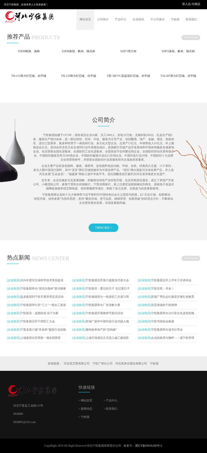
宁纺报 (175, 19)
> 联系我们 (110, 408)
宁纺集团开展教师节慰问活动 (104, 313)
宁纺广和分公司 (103, 363)
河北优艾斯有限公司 (77, 363)
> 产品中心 (110, 400)
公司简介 (103, 19)
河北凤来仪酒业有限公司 (131, 363)
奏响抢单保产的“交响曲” (101, 329)
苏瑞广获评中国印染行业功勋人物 (107, 321)
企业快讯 (138, 19)
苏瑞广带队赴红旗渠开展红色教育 (172, 296)
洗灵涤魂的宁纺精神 (164, 305)
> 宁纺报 (84, 416)
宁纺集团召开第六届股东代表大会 (107, 280)
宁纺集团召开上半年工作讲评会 (171, 280)
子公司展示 (157, 19)
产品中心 (120, 19)
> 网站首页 (85, 400)
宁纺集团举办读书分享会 (167, 329)
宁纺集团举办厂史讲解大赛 (103, 305)
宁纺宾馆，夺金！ (162, 288)
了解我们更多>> (103, 227)
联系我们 (191, 19)
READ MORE (191, 37)
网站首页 (85, 19)
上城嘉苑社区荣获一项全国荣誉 (40, 337)
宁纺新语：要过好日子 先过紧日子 (108, 288)
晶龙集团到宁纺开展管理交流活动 (42, 296)
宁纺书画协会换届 (162, 321)
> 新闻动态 (85, 408)
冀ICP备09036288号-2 (148, 445)
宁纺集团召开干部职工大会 (37, 321)
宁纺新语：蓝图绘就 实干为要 (39, 313)
